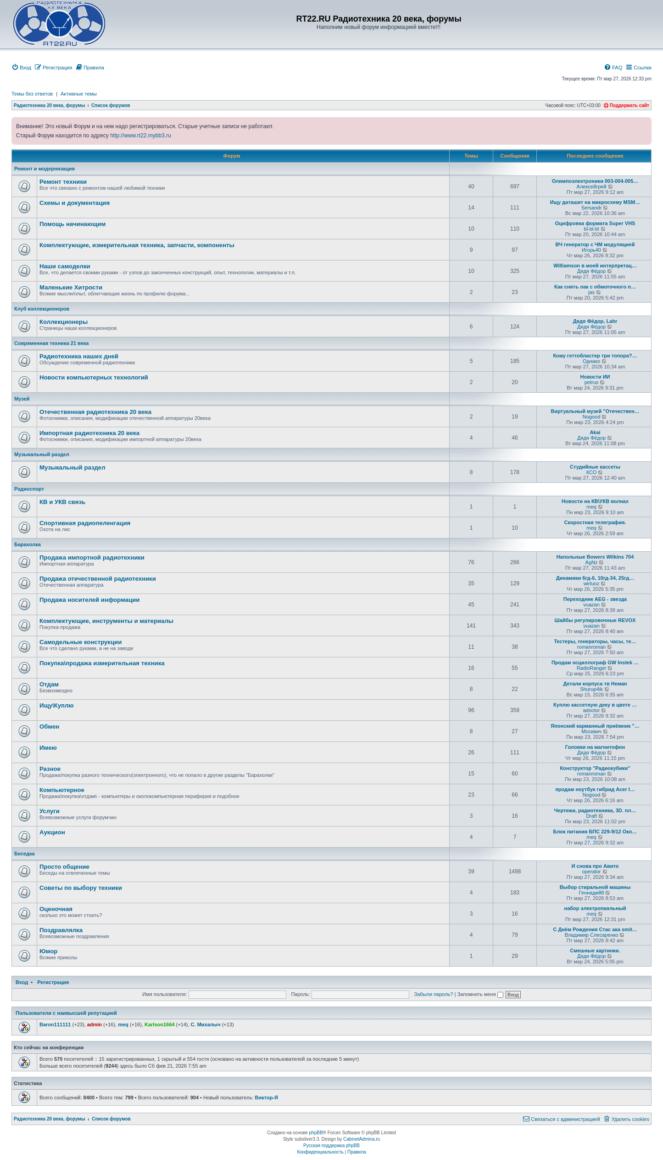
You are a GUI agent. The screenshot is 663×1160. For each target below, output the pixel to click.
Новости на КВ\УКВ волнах (595, 501)
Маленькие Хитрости (70, 287)
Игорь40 (591, 250)
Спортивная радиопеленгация (84, 523)
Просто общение (64, 866)
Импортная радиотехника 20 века (89, 433)
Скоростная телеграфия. (595, 522)
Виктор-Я (266, 1097)
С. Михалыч (206, 1024)
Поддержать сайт (626, 105)
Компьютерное (61, 790)
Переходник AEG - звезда (595, 599)
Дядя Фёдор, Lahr (595, 321)
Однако (591, 361)
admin (94, 1024)
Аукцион (52, 832)
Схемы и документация (74, 202)
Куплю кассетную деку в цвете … (595, 704)
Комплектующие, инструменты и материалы (106, 620)
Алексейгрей (592, 186)
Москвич (591, 731)
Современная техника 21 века (51, 343)
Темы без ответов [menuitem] (32, 93)
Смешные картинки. (595, 950)
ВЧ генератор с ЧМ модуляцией (595, 244)
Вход (22, 982)
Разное (50, 768)
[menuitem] (21, 67)
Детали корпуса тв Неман (595, 683)
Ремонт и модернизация (44, 168)
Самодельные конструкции (80, 642)
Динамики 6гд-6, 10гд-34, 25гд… (595, 578)
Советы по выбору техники (80, 887)
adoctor (591, 710)
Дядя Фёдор (591, 271)
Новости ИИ (595, 376)
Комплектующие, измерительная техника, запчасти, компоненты (136, 245)
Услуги (49, 811)
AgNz (591, 562)
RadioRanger (592, 668)
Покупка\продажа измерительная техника (102, 663)
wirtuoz (592, 583)
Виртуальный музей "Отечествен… (595, 411)
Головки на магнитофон (595, 747)
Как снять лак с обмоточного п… (595, 286)
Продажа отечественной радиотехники (97, 578)
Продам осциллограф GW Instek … (595, 662)
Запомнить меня (480, 994)
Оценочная (55, 908)
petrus (592, 382)
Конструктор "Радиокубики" (595, 768)
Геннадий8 (591, 892)
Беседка (24, 853)
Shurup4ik (591, 689)
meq (591, 506)
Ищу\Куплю (56, 705)
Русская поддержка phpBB (331, 1145)
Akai (595, 432)
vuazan (591, 604)
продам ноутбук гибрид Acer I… (595, 789)
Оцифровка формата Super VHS (595, 223)
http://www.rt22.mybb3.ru (140, 135)
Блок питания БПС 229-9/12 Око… (595, 831)
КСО (591, 472)
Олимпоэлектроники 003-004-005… (595, 181)
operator (591, 871)
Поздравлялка (61, 930)
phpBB (316, 1132)
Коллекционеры (63, 321)
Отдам (49, 684)
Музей (21, 399)
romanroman (591, 647)
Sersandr (591, 207)
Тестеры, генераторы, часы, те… (595, 641)
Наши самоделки (64, 266)
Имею (48, 747)
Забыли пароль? (433, 994)
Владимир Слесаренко (591, 935)
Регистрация (53, 982)
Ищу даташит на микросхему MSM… (595, 202)
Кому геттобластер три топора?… (595, 355)
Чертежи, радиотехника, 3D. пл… (595, 810)
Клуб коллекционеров (41, 308)
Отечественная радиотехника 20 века (95, 411)
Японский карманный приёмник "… (595, 726)
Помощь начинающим (72, 224)
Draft (591, 816)
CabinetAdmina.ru (361, 1139)
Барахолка (27, 544)
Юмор (48, 951)
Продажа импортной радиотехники (92, 557)
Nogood (592, 416)
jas (591, 292)
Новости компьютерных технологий (93, 377)
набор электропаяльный (595, 908)
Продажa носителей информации (89, 599)
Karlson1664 (159, 1024)
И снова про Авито (595, 866)
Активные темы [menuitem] (79, 93)
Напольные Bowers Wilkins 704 (595, 557)
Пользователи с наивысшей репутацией (66, 1013)
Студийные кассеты (595, 467)
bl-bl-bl (591, 229)
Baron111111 (55, 1024)
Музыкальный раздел (41, 454)
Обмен (49, 726)
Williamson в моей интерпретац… (595, 265)
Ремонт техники (63, 181)
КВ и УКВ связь (62, 501)
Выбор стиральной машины (595, 887)
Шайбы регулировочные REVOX (595, 620)
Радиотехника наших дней (78, 356)
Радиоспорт (29, 489)
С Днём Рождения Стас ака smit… (595, 929)
